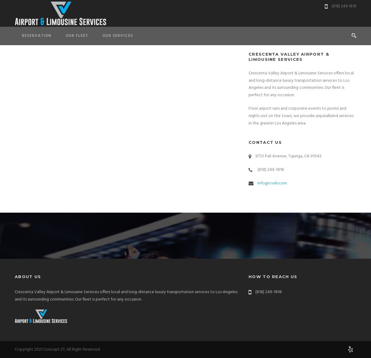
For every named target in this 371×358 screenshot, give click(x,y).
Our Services (117, 36)
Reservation (36, 36)
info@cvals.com (272, 183)
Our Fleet (77, 36)
